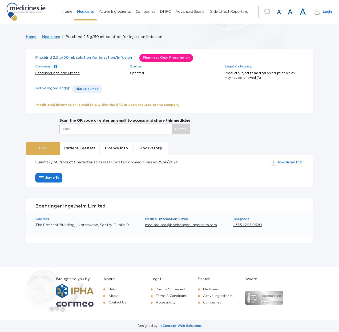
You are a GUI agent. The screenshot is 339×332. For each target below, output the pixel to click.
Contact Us (117, 302)
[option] (87, 89)
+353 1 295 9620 (247, 225)
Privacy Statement (171, 289)
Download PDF (287, 163)
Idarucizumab (87, 89)
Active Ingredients (115, 12)
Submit (180, 129)
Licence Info (116, 148)
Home (67, 12)
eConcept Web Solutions (181, 326)
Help (112, 289)
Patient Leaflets (80, 148)
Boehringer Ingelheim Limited (57, 73)
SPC (43, 148)
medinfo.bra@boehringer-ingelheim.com (181, 225)
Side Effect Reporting (229, 12)
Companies (145, 12)
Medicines (85, 12)
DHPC (165, 12)
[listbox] (87, 89)
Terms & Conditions (171, 296)
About (114, 296)
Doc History (151, 148)
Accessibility (166, 302)
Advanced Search (190, 12)
